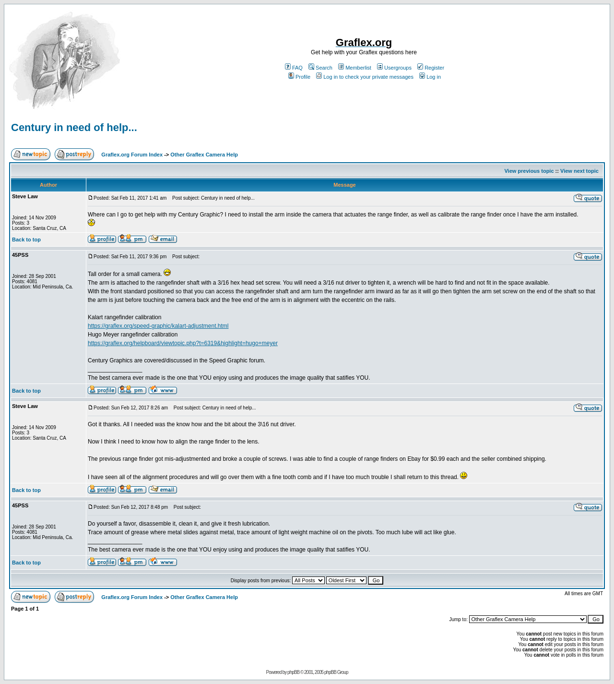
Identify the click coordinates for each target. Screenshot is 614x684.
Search (320, 68)
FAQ (294, 68)
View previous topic (529, 171)
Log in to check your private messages (364, 77)
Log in (430, 77)
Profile (299, 77)
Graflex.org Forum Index (132, 154)
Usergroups (394, 68)
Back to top (26, 239)
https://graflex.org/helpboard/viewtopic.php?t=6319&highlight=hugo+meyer (183, 343)
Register (430, 68)
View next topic (579, 171)
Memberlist (354, 68)
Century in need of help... (74, 127)
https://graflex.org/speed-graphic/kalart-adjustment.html (158, 326)
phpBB (293, 672)
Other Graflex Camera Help (204, 154)
